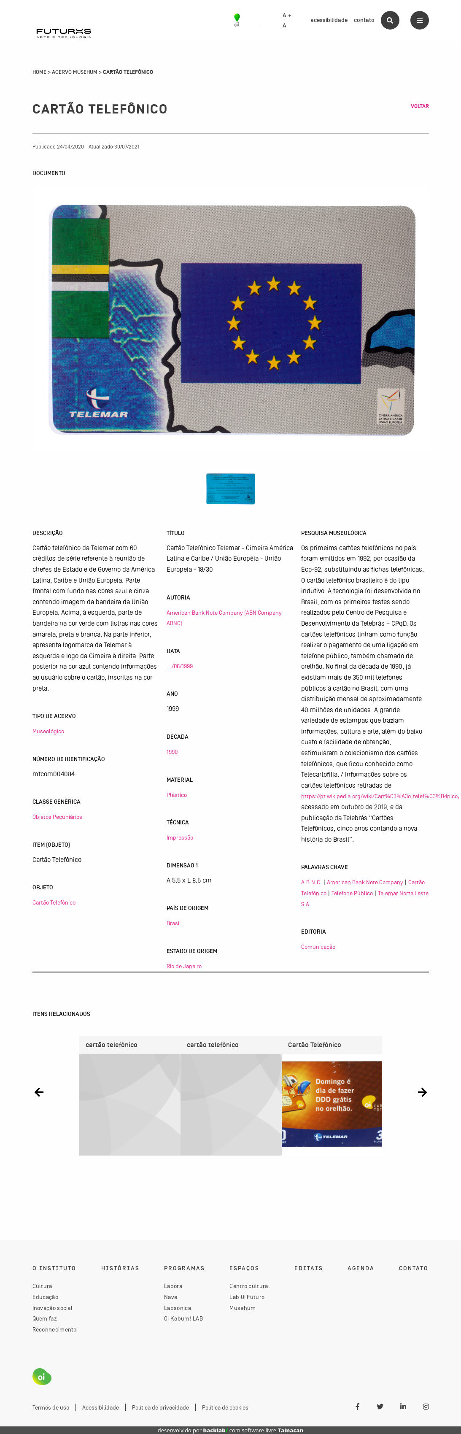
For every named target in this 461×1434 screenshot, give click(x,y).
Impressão (180, 837)
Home (39, 72)
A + (287, 16)
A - (286, 26)
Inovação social (52, 1307)
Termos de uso (50, 1407)
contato (364, 20)
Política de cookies (225, 1407)
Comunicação (318, 946)
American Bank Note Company (365, 882)
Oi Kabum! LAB (183, 1318)
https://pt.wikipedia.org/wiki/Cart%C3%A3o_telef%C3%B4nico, (380, 796)
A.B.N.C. (311, 882)
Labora (173, 1286)
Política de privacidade (160, 1407)
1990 (172, 751)
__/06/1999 (180, 666)
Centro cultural (249, 1286)
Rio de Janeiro (184, 966)
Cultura (42, 1286)
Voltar (420, 106)
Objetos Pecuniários (57, 816)
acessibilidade (329, 20)
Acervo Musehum (74, 72)
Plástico (177, 794)
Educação (45, 1297)
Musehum (242, 1307)
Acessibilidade (100, 1407)
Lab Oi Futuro (246, 1297)
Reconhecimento (54, 1329)
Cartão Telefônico (53, 902)
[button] (39, 1092)
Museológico (48, 731)
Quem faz (44, 1318)
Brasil (174, 923)
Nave (170, 1297)
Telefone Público (352, 893)
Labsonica (177, 1307)
